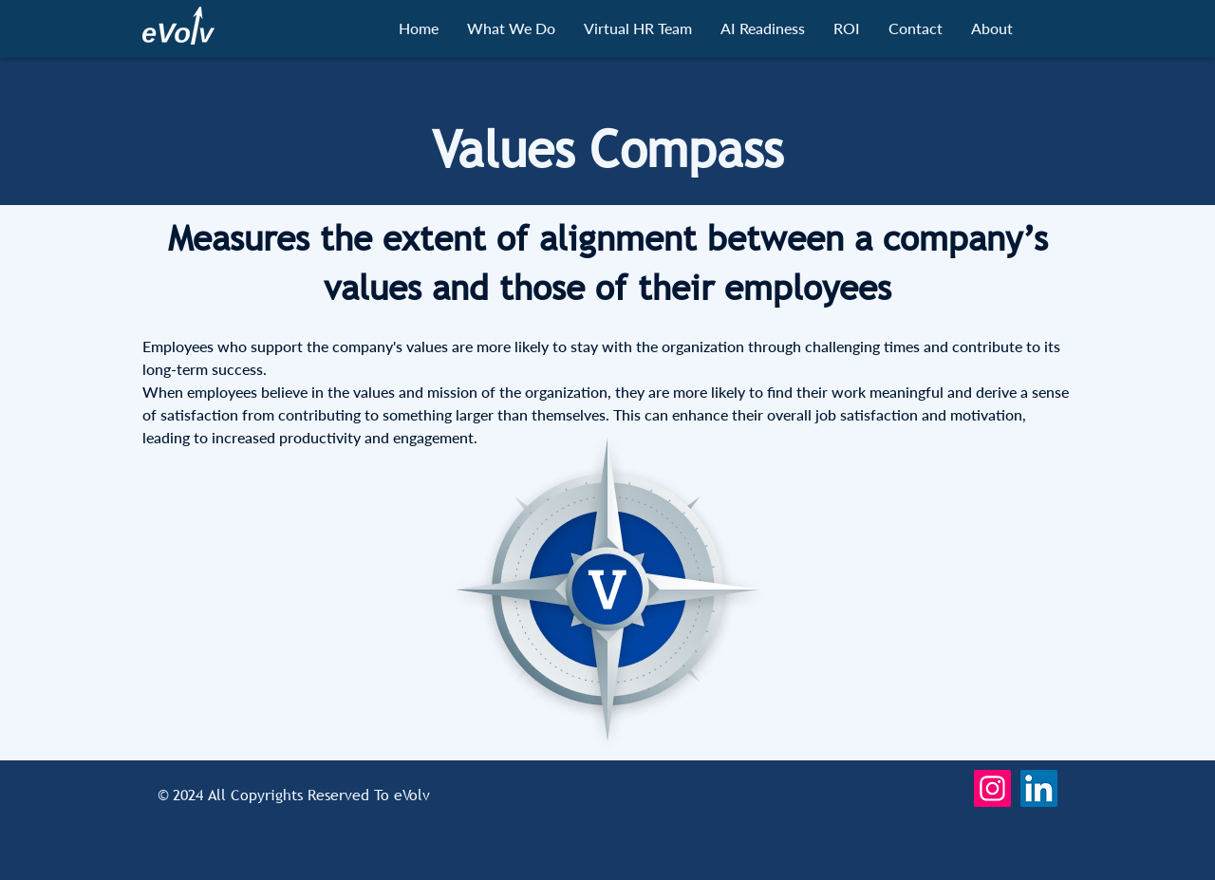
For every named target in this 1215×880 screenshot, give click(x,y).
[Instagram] (992, 788)
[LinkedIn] (1038, 788)
